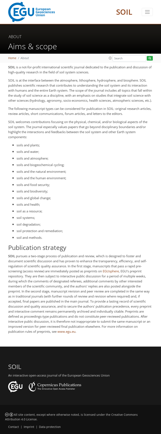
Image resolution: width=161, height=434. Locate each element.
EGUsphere (111, 271)
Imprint (29, 427)
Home (12, 58)
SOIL (124, 12)
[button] (110, 58)
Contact (13, 427)
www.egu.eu (66, 331)
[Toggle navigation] (147, 12)
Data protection (50, 427)
